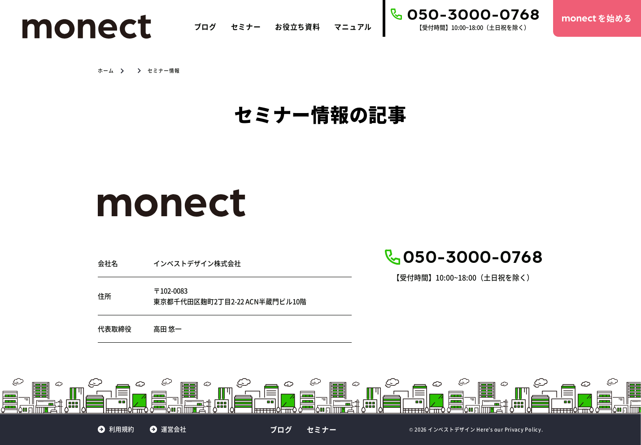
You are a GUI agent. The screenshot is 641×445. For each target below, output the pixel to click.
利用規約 (121, 429)
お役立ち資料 (297, 27)
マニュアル (353, 27)
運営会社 (173, 429)
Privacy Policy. (524, 429)
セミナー (246, 27)
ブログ (205, 27)
